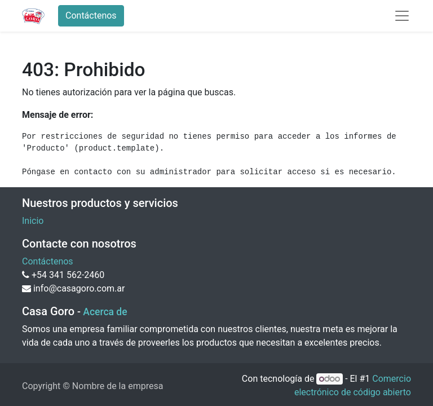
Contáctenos (91, 15)
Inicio (32, 220)
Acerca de (105, 311)
